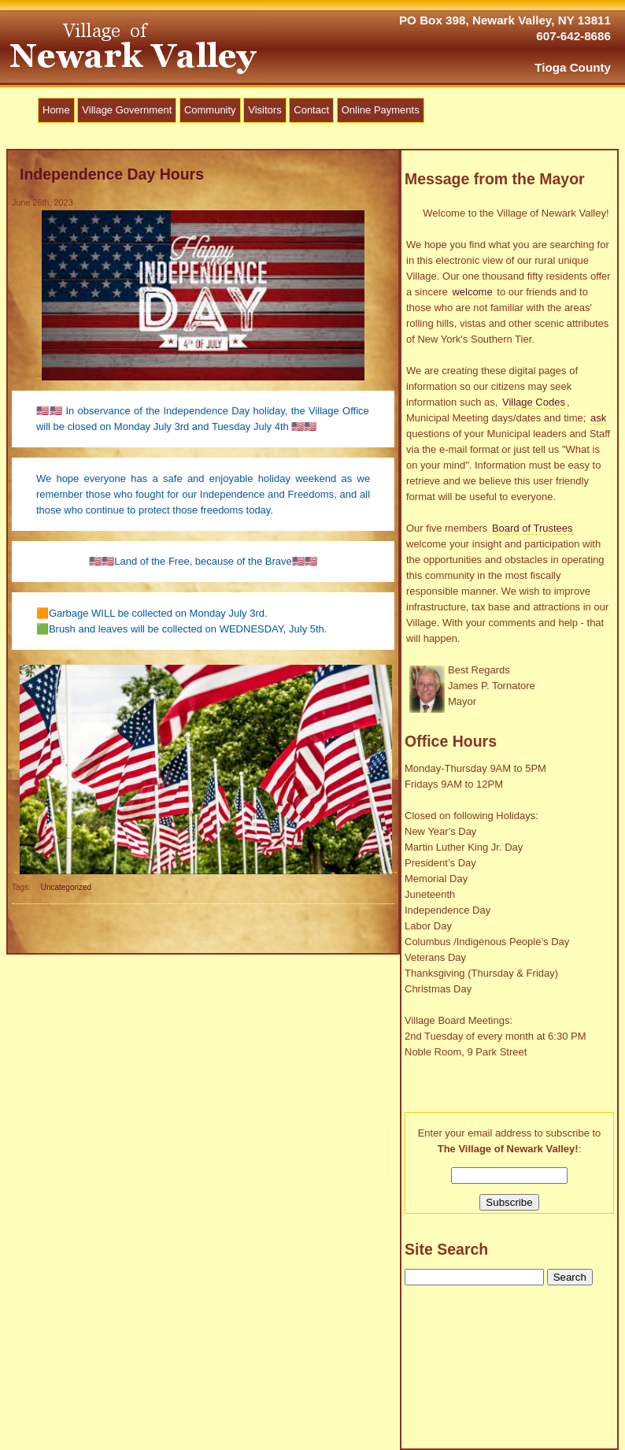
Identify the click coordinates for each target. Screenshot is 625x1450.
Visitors (264, 110)
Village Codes (533, 402)
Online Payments (381, 110)
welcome (472, 292)
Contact (311, 110)
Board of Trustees (532, 528)
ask (598, 418)
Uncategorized (66, 887)
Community (210, 110)
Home (56, 110)
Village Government (127, 110)
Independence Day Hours (112, 174)
